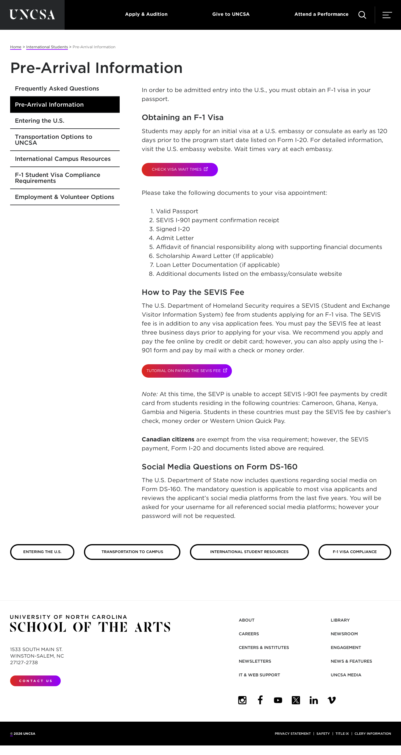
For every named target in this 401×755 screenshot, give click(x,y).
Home (15, 47)
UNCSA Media (346, 675)
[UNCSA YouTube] (278, 700)
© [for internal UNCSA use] (11, 733)
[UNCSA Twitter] (296, 700)
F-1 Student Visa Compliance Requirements (57, 177)
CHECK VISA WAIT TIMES (185, 169)
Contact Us (36, 681)
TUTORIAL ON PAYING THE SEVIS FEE (189, 370)
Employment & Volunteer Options (64, 196)
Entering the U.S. (39, 120)
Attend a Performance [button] (321, 14)
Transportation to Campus (132, 551)
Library (340, 620)
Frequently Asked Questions (57, 88)
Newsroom (344, 633)
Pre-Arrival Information (49, 104)
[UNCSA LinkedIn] (314, 700)
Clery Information (373, 733)
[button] (362, 15)
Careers (249, 633)
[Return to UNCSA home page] (32, 15)
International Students (47, 47)
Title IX (342, 733)
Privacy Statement (293, 733)
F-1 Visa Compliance (355, 551)
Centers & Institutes (264, 647)
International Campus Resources (63, 158)
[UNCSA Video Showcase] (331, 700)
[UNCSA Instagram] (242, 700)
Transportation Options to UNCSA (53, 139)
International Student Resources (249, 551)
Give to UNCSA (231, 14)
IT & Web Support (259, 675)
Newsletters (255, 661)
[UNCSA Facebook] (260, 700)
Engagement (346, 647)
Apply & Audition (146, 14)
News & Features (351, 661)
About (247, 620)
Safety (323, 733)
